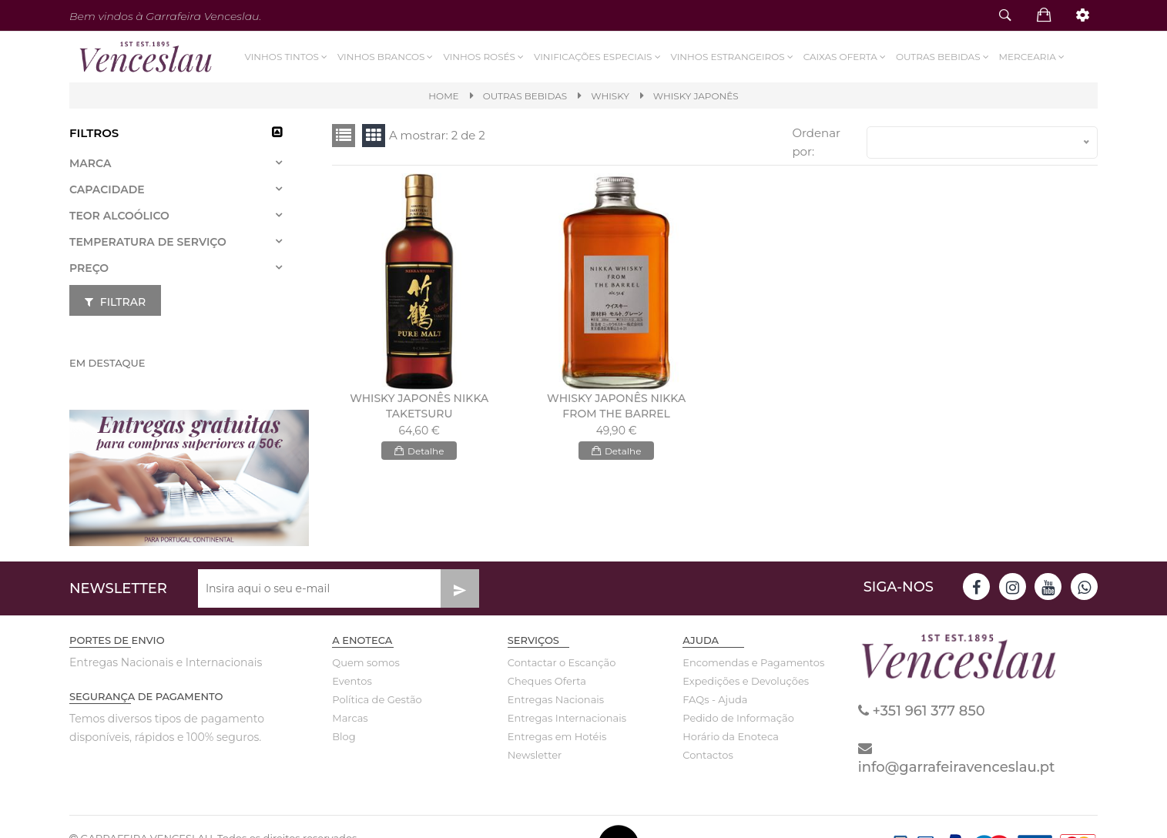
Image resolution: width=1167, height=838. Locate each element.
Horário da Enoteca (730, 736)
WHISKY (610, 96)
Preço (89, 268)
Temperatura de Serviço (147, 242)
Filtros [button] (94, 133)
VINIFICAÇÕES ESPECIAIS (598, 56)
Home (443, 96)
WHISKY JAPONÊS (696, 96)
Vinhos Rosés (484, 56)
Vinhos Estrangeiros (733, 56)
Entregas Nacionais (556, 699)
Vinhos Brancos (386, 56)
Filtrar (115, 302)
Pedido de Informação (738, 718)
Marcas (349, 718)
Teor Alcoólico (119, 216)
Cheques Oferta (547, 681)
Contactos (707, 755)
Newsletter (535, 755)
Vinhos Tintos (287, 56)
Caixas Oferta (845, 56)
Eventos (352, 681)
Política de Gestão (377, 699)
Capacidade (107, 189)
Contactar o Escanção (562, 662)
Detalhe (419, 451)
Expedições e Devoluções (739, 681)
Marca (90, 163)
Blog (343, 736)
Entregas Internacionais (565, 718)
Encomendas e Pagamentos (739, 662)
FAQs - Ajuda (714, 699)
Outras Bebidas (943, 56)
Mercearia (1033, 56)
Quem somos (365, 662)
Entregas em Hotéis (557, 736)
